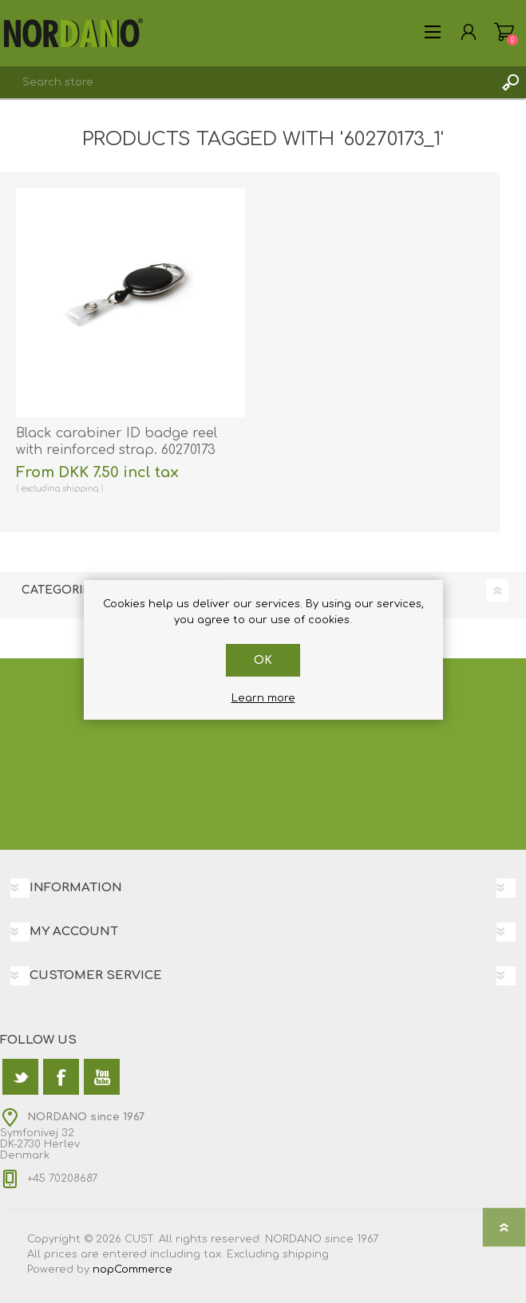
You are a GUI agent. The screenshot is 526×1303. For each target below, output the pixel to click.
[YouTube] (102, 1077)
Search (510, 82)
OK (263, 660)
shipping (80, 488)
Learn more (263, 698)
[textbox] (247, 82)
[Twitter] (20, 1077)
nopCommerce (132, 1269)
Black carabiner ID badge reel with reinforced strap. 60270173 (116, 441)
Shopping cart (504, 31)
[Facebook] (61, 1077)
